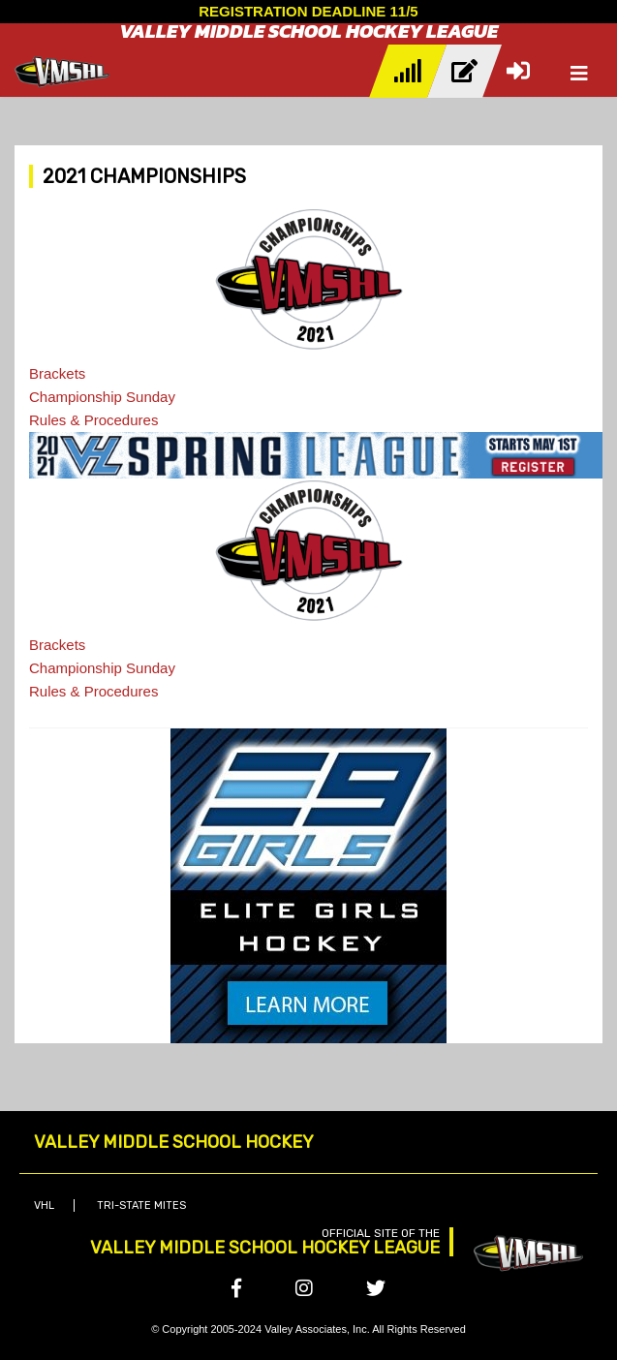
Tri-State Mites (141, 1205)
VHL (44, 1205)
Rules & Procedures (93, 420)
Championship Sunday (102, 396)
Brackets (57, 373)
